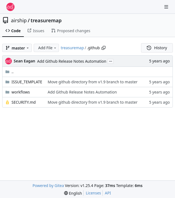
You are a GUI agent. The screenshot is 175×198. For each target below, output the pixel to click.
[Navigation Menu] (166, 6)
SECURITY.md (24, 102)
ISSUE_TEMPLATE (27, 81)
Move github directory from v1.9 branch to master (92, 81)
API (108, 193)
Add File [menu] (47, 47)
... (110, 61)
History (157, 47)
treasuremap (46, 20)
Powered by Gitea (48, 185)
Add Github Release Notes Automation (72, 61)
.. (9, 71)
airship (19, 20)
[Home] (10, 7)
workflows (21, 92)
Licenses (93, 193)
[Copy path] (103, 48)
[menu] (73, 193)
